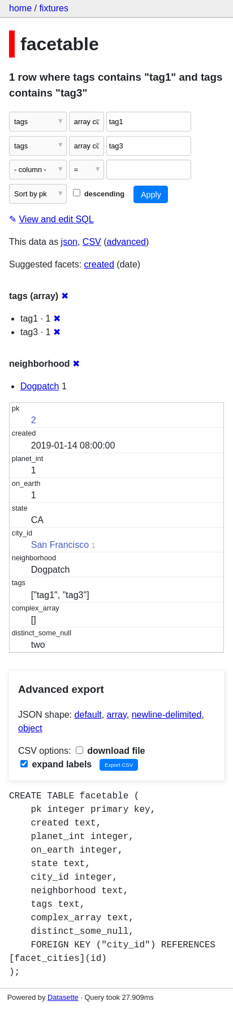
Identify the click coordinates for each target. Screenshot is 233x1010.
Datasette (63, 997)
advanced (126, 242)
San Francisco (60, 545)
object (30, 728)
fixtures (53, 8)
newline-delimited (167, 714)
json (69, 242)
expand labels (56, 764)
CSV (92, 242)
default (88, 714)
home (20, 8)
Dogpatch (39, 386)
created (99, 264)
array (117, 714)
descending (98, 194)
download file (110, 751)
